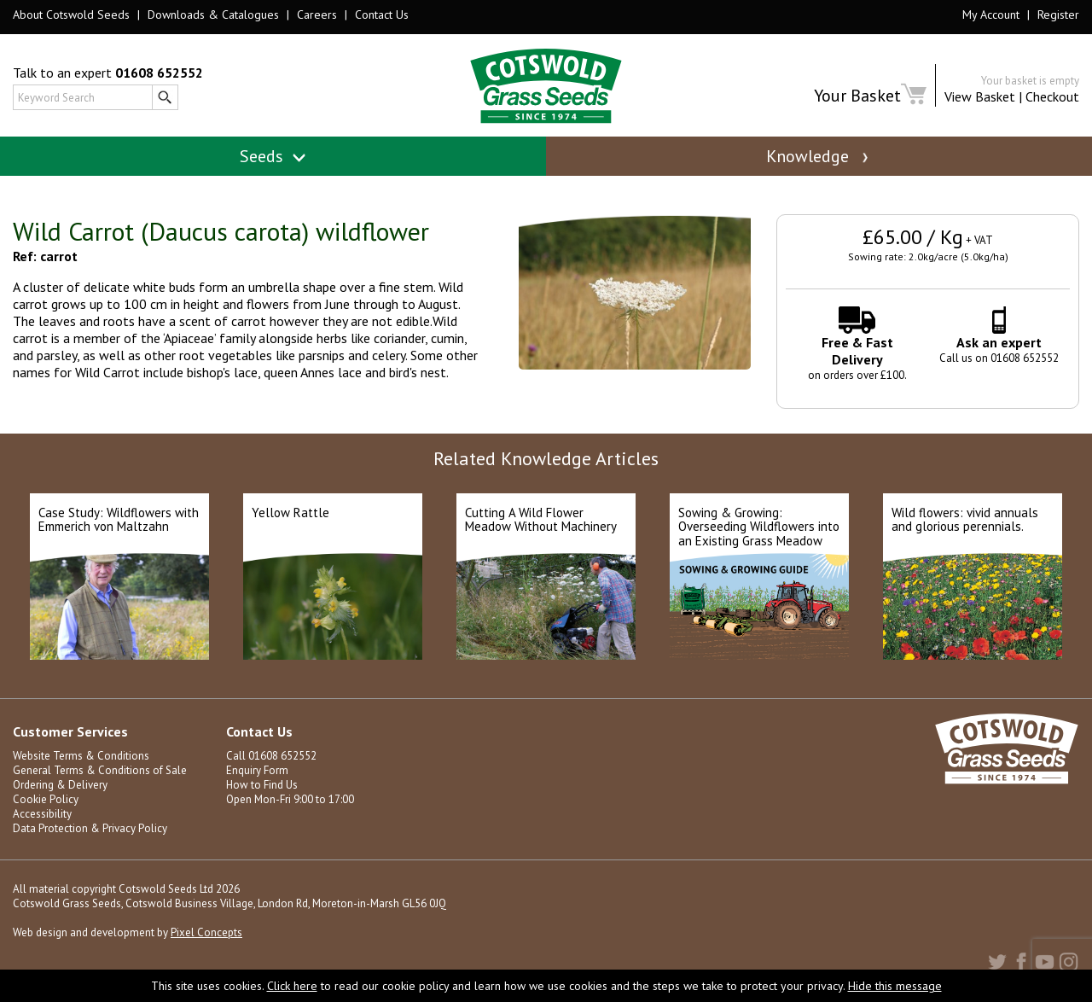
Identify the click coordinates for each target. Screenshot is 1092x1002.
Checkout (1052, 96)
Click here (292, 985)
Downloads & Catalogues (213, 14)
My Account (990, 14)
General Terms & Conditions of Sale (100, 770)
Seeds (273, 156)
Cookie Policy (45, 799)
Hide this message (895, 985)
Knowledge (819, 156)
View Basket (979, 96)
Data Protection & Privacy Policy (90, 828)
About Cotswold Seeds (71, 14)
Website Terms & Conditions (81, 756)
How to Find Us (262, 785)
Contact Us (382, 14)
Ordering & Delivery (60, 785)
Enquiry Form (257, 770)
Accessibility (42, 814)
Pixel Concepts (206, 932)
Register (1058, 14)
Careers (317, 14)
